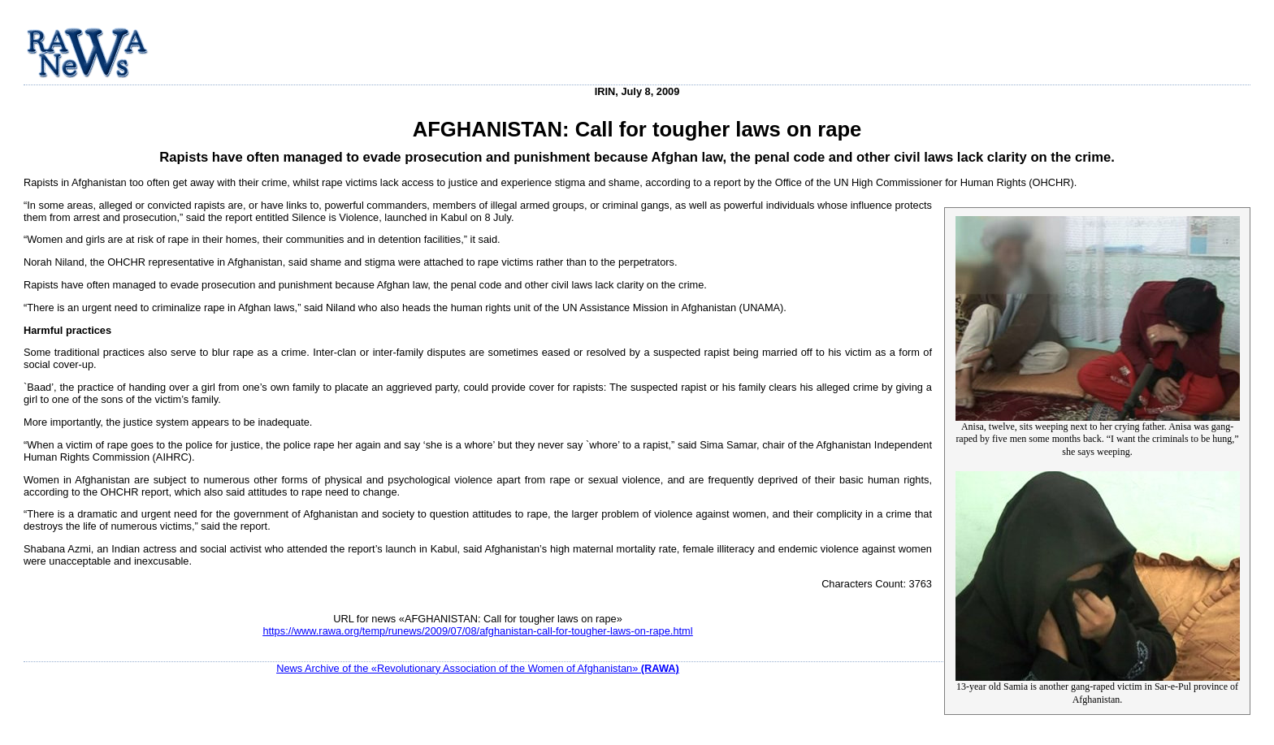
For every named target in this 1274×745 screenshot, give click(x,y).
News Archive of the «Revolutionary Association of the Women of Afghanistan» (477, 668)
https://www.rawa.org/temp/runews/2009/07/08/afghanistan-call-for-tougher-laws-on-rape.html (477, 631)
